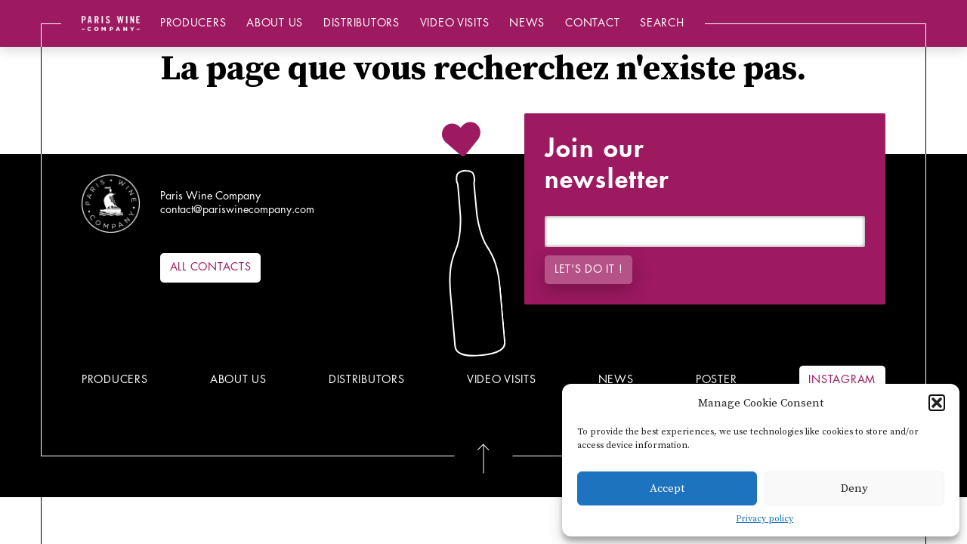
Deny (854, 488)
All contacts (211, 267)
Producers (193, 23)
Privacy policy (764, 518)
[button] (936, 402)
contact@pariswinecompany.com (237, 209)
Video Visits (455, 23)
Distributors (361, 23)
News (527, 23)
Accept (667, 488)
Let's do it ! (589, 269)
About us (274, 23)
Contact (592, 23)
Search (662, 23)
